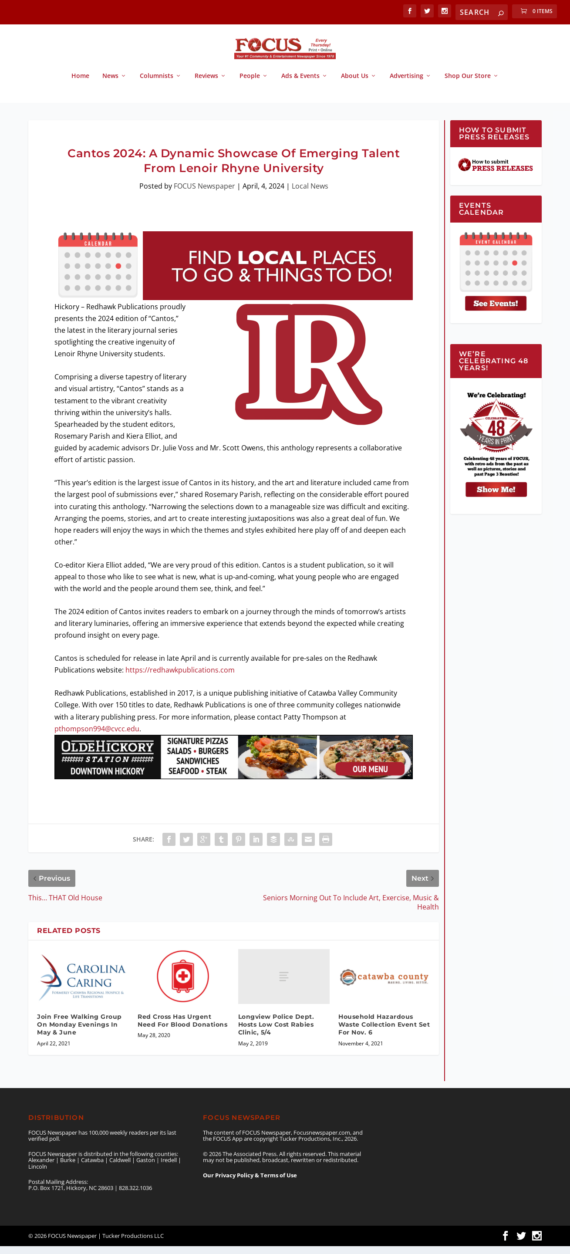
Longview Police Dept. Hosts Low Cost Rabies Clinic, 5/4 (276, 1032)
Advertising (406, 84)
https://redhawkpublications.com (180, 678)
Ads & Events (300, 84)
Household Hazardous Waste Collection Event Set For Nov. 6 (384, 1032)
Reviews (206, 84)
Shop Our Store (468, 84)
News (110, 84)
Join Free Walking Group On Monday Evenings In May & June (79, 1032)
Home (80, 84)
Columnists (156, 84)
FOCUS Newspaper (204, 194)
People (249, 84)
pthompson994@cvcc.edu (96, 736)
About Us (354, 84)
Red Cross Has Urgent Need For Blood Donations (182, 1028)
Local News (310, 194)
